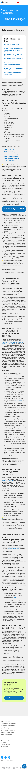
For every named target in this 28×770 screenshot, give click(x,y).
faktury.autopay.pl (7, 480)
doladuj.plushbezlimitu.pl (11, 153)
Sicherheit (3, 742)
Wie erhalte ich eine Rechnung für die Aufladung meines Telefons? (13, 59)
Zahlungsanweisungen (6, 741)
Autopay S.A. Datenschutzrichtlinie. (7, 765)
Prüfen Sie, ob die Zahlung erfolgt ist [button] (14, 209)
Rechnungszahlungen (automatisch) (10, 729)
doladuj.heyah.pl (9, 149)
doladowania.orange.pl (11, 155)
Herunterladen (4, 746)
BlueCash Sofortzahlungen (8, 730)
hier (15, 597)
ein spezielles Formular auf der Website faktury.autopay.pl (13, 342)
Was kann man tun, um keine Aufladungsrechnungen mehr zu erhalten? (13, 68)
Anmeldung (18, 400)
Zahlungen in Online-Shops (8, 725)
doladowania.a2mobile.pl (11, 158)
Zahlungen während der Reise (8, 723)
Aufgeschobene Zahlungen (7, 732)
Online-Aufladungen (6, 721)
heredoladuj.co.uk (9, 160)
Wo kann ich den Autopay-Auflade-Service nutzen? (11, 45)
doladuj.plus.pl (8, 151)
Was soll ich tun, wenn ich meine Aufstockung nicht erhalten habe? (13, 50)
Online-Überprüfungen (6, 734)
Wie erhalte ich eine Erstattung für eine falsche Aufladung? (13, 55)
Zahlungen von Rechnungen (8, 727)
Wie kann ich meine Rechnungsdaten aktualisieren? (13, 63)
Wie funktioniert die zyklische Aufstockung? (12, 73)
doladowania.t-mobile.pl (11, 156)
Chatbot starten (14, 698)
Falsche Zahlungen (5, 744)
